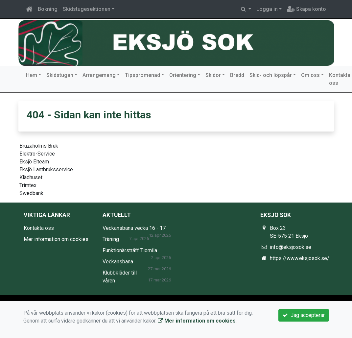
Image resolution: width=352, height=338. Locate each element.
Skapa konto (306, 9)
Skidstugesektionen (86, 9)
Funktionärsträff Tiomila (130, 250)
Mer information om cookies (56, 239)
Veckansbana (118, 261)
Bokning (48, 9)
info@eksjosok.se (290, 247)
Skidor (213, 75)
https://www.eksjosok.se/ (299, 258)
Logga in (267, 9)
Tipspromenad (142, 75)
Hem (31, 75)
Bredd (237, 75)
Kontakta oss (39, 228)
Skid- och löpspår (270, 75)
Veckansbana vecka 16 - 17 (134, 228)
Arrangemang (99, 75)
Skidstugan (59, 75)
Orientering (182, 75)
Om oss (310, 75)
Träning (111, 239)
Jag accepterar (304, 315)
